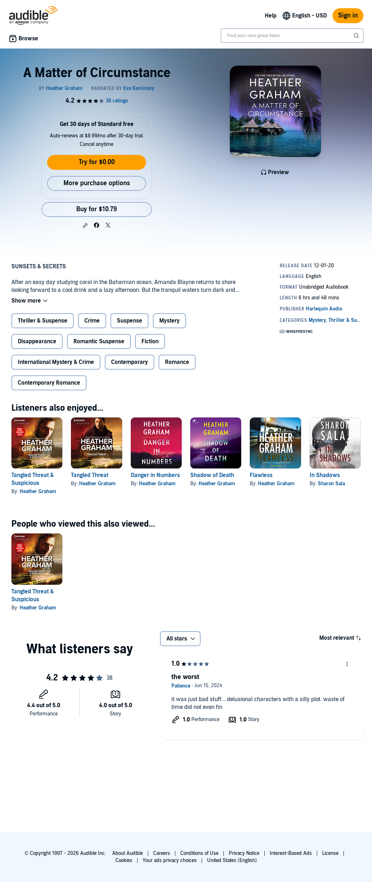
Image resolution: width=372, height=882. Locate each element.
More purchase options (96, 183)
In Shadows (325, 475)
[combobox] (292, 36)
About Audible (127, 853)
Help (271, 15)
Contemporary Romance (49, 382)
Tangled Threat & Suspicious (32, 479)
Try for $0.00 (97, 162)
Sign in (348, 15)
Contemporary (129, 362)
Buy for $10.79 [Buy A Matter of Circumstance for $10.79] (96, 209)
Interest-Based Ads (291, 853)
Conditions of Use (199, 853)
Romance (177, 362)
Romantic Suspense (98, 341)
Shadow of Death (212, 475)
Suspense (129, 320)
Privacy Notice (244, 853)
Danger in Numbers (155, 475)
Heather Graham (38, 491)
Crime (92, 320)
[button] (85, 225)
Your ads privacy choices (170, 860)
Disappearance (37, 341)
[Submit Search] (357, 36)
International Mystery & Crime (56, 362)
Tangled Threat (89, 475)
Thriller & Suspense (42, 320)
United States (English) (232, 860)
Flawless (261, 475)
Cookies (123, 860)
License (330, 853)
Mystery (169, 320)
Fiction (150, 341)
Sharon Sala (331, 484)
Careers (161, 853)
